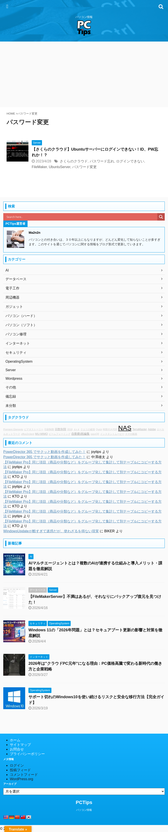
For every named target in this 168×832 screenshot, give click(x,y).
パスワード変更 (84, 167)
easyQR (95, 434)
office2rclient (27, 434)
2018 (69, 429)
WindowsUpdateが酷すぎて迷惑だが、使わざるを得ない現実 (51, 531)
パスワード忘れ (102, 161)
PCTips (84, 802)
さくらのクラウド (74, 161)
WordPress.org (21, 779)
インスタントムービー (112, 434)
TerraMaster (139, 429)
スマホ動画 (131, 434)
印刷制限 (49, 429)
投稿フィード (20, 770)
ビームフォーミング (59, 434)
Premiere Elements (13, 429)
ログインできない (130, 161)
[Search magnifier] (161, 217)
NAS (124, 428)
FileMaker (39, 167)
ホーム (15, 740)
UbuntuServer (59, 167)
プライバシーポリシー (27, 754)
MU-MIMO (41, 433)
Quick (99, 429)
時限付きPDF (110, 429)
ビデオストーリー (33, 429)
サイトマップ (20, 745)
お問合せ (17, 749)
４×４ (77, 429)
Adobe (152, 429)
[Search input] (81, 217)
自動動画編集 (80, 433)
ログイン (17, 765)
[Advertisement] (84, 74)
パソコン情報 (84, 809)
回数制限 (60, 429)
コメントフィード (24, 774)
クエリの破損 (87, 429)
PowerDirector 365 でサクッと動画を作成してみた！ (44, 452)
